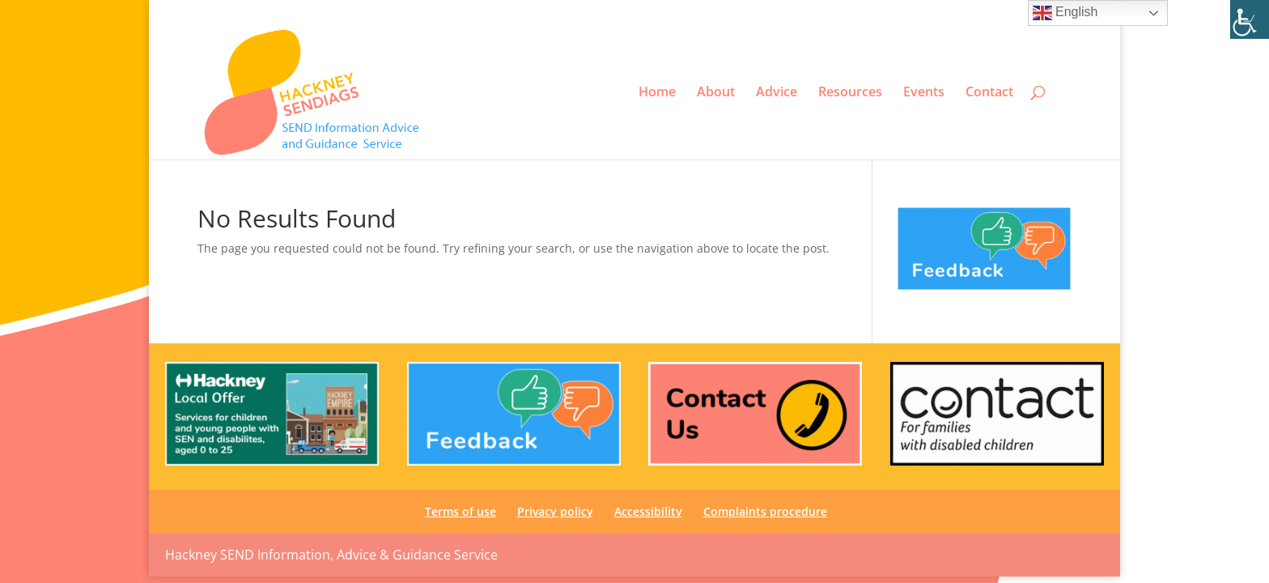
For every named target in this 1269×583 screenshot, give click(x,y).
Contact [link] (989, 92)
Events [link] (923, 92)
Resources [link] (850, 92)
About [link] (716, 92)
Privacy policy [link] (853, 13)
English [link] (1065, 13)
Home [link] (657, 92)
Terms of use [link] (779, 13)
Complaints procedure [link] (1020, 13)
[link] (1249, 19)
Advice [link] (776, 92)
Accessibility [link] (926, 13)
